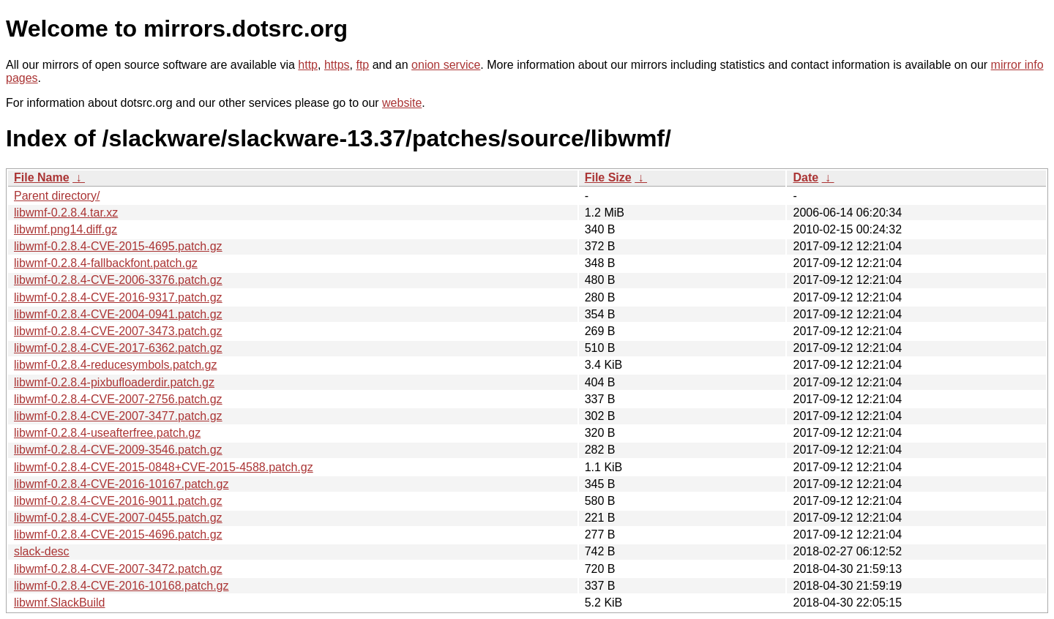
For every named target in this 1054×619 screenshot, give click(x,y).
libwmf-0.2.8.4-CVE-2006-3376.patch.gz (118, 280)
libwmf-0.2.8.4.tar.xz (66, 212)
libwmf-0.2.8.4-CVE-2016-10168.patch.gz (121, 585)
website (402, 103)
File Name (42, 177)
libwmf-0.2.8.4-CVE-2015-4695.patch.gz (118, 246)
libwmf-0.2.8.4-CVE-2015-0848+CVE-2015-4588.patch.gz (163, 467)
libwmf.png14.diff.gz (65, 229)
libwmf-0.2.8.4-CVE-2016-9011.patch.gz (118, 501)
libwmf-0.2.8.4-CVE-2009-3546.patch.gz (118, 449)
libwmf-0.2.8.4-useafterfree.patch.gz (107, 433)
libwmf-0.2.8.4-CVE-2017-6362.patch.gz (118, 348)
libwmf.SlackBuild (59, 602)
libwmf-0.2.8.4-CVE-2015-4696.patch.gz (118, 534)
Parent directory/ (57, 196)
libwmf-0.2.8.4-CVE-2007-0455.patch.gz (118, 517)
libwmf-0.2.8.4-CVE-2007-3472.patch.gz (118, 569)
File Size (608, 177)
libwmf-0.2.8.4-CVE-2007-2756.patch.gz (118, 399)
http (308, 65)
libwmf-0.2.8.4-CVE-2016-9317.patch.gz (118, 297)
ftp (362, 65)
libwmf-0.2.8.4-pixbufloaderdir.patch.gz (114, 382)
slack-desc (42, 551)
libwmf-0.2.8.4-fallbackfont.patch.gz (106, 263)
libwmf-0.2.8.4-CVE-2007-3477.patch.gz (118, 416)
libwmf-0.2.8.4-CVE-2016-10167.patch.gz (121, 484)
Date (805, 177)
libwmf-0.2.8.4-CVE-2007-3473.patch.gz (118, 331)
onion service (445, 65)
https (337, 65)
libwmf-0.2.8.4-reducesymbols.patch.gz (115, 365)
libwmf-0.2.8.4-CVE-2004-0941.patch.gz (118, 314)
